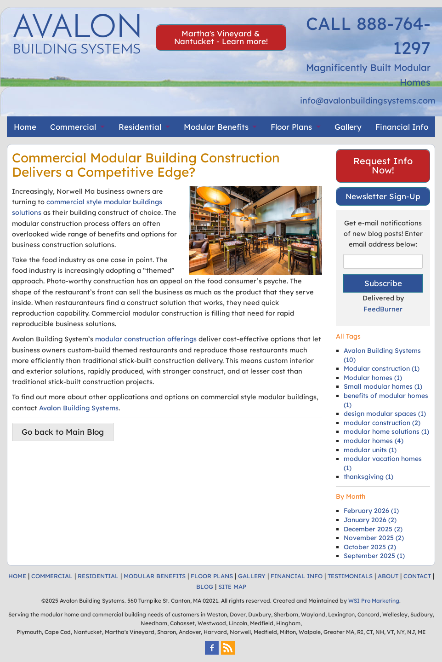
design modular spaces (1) (385, 413)
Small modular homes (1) (383, 386)
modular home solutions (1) (386, 431)
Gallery (348, 127)
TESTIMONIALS (350, 576)
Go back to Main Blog (63, 432)
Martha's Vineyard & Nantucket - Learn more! (221, 37)
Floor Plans (291, 127)
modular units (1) (370, 450)
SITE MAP (232, 586)
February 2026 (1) (371, 511)
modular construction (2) (382, 423)
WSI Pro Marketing (373, 600)
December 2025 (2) (373, 529)
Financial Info (401, 127)
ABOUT (388, 576)
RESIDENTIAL (98, 576)
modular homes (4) (373, 441)
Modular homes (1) (373, 378)
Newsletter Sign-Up (383, 196)
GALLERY (252, 576)
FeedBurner (382, 309)
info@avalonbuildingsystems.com (368, 100)
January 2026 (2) (370, 520)
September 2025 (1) (374, 556)
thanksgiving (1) (368, 476)
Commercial (73, 127)
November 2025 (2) (374, 538)
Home (25, 127)
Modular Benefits (216, 127)
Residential (140, 127)
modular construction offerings (146, 338)
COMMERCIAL (52, 576)
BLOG (204, 586)
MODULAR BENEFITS (155, 576)
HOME (17, 576)
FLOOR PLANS (212, 576)
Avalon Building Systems (79, 407)
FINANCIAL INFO (297, 576)
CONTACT (417, 576)
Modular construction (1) (381, 368)
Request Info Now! (383, 165)
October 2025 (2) (370, 547)
